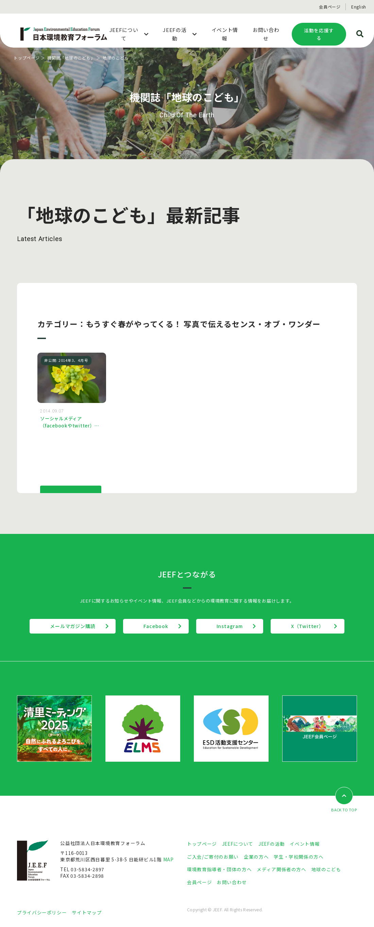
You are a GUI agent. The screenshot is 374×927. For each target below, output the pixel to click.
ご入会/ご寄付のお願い (213, 856)
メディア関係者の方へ (281, 869)
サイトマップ (87, 912)
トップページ (27, 58)
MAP (168, 859)
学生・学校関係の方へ (298, 856)
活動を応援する (319, 34)
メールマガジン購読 (72, 626)
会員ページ (330, 7)
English (358, 7)
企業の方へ (256, 856)
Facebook (155, 626)
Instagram (230, 626)
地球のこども (326, 869)
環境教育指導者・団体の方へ (219, 869)
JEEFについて (237, 843)
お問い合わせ (232, 882)
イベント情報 (305, 843)
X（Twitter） (307, 626)
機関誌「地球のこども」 (71, 58)
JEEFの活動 (271, 843)
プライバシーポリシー (42, 912)
